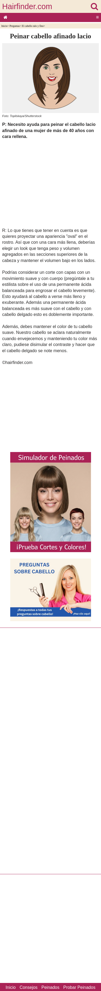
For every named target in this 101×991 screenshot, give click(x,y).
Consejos (29, 987)
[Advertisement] (50, 183)
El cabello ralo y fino (33, 25)
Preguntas (14, 25)
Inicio (4, 25)
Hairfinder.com (27, 6)
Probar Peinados (79, 987)
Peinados (50, 987)
